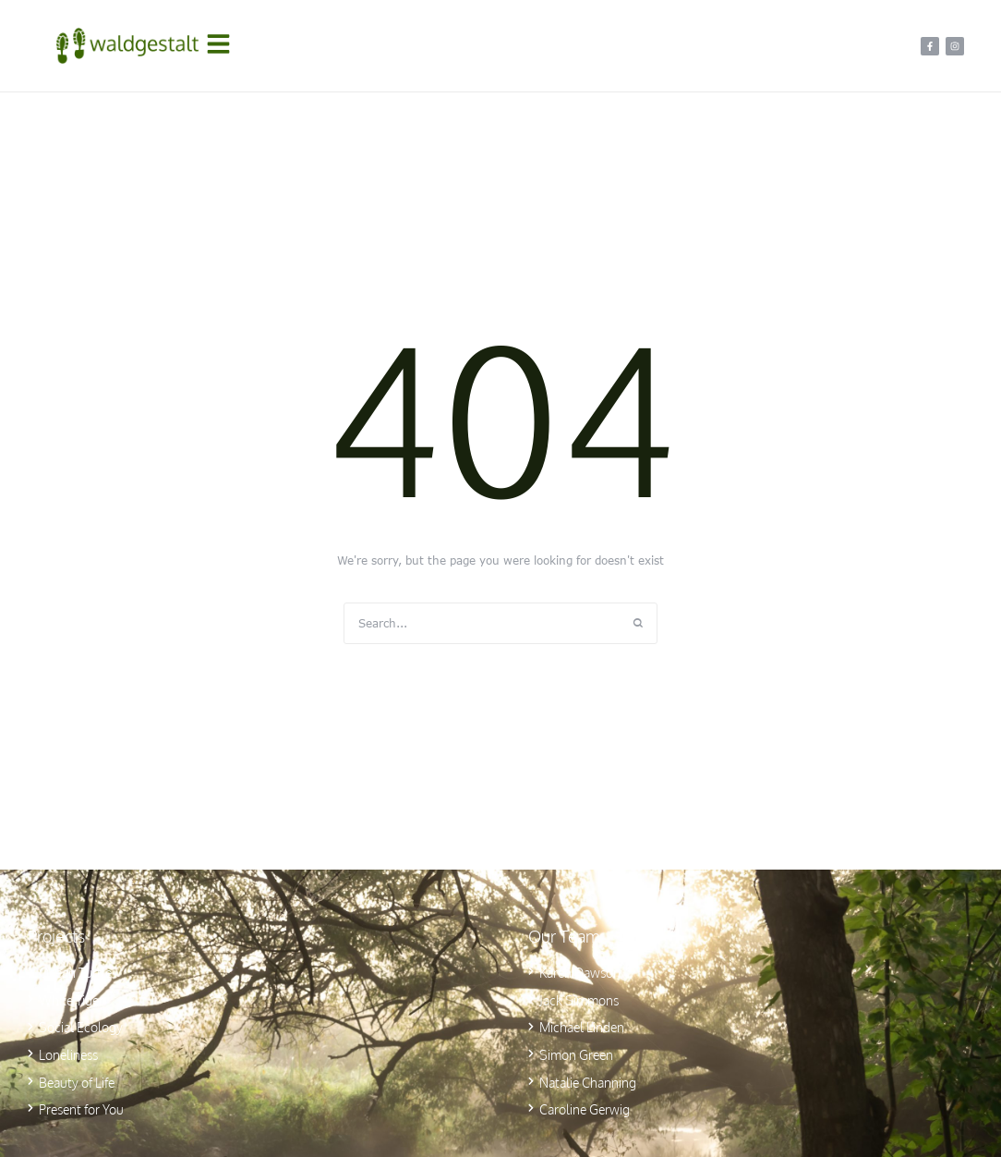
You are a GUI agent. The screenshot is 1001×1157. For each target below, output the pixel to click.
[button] (223, 46)
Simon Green (576, 1055)
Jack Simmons (579, 1000)
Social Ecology (81, 1027)
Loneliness (68, 1055)
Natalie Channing (587, 1082)
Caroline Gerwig (584, 1109)
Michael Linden (581, 1027)
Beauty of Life (77, 1082)
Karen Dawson (580, 972)
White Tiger (71, 1000)
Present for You (81, 1109)
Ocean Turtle (75, 972)
